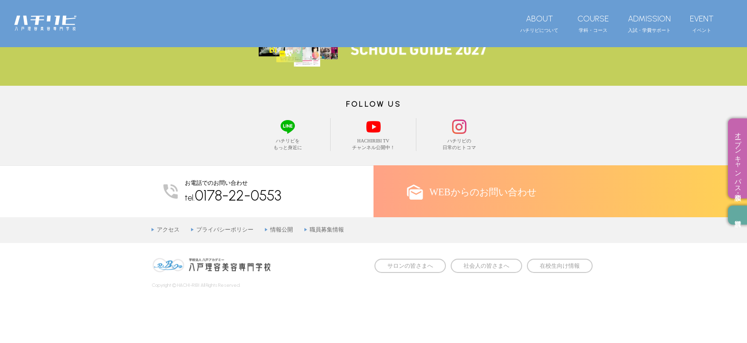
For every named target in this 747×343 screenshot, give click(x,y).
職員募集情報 (327, 229)
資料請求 (737, 215)
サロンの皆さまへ (410, 265)
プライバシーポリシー (224, 229)
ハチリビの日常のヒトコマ (459, 134)
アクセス (168, 229)
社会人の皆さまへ (486, 265)
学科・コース (593, 23)
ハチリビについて (539, 23)
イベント (702, 23)
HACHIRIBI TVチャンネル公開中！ (373, 134)
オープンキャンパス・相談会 (737, 158)
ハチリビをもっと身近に (287, 134)
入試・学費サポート (649, 23)
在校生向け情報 (560, 265)
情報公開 (281, 229)
